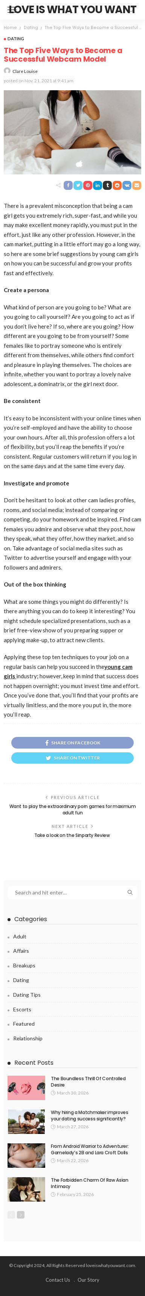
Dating (16, 38)
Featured (24, 1023)
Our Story (88, 1280)
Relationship (28, 1038)
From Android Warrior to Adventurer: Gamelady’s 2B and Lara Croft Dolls (89, 1149)
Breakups (24, 965)
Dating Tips (27, 994)
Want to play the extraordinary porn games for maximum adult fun (72, 809)
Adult (19, 936)
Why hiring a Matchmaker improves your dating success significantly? (89, 1115)
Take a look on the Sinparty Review (72, 835)
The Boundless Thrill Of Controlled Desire (88, 1081)
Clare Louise (25, 71)
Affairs (21, 950)
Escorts (22, 1009)
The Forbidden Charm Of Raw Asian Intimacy (89, 1183)
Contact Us (58, 1280)
